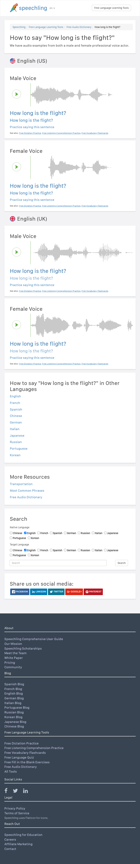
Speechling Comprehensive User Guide (33, 639)
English (15, 396)
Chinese (16, 416)
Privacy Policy (14, 808)
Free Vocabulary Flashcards (25, 753)
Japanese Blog (15, 722)
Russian (16, 442)
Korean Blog (13, 717)
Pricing (9, 662)
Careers (10, 839)
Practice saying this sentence (32, 127)
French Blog (13, 689)
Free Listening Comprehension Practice (34, 748)
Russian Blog (14, 712)
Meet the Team (15, 653)
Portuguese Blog (16, 707)
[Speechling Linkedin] (27, 791)
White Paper (13, 658)
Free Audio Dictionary (79, 27)
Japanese (17, 435)
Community (13, 667)
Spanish (16, 409)
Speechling (19, 27)
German (16, 422)
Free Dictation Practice (21, 743)
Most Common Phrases (27, 490)
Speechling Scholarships (23, 648)
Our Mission (13, 644)
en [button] (52, 8)
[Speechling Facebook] (8, 791)
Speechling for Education (23, 835)
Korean (15, 455)
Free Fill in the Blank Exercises (27, 762)
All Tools (10, 771)
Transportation (21, 484)
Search (122, 562)
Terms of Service (16, 813)
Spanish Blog (14, 684)
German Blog (14, 698)
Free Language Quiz (19, 757)
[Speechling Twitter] (17, 791)
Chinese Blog (14, 726)
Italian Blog (12, 703)
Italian (15, 429)
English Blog (13, 693)
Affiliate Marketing (18, 844)
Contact (10, 849)
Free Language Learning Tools (111, 7)
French (15, 403)
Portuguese (19, 448)
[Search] (58, 563)
